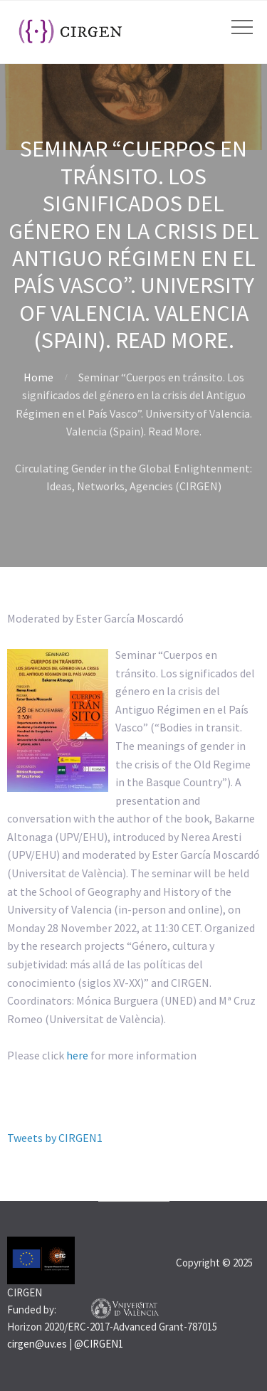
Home (38, 377)
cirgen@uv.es (37, 1343)
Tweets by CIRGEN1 (55, 1138)
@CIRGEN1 (98, 1343)
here (77, 1055)
